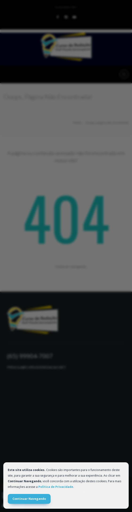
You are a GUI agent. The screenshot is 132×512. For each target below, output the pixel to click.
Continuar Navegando (29, 499)
